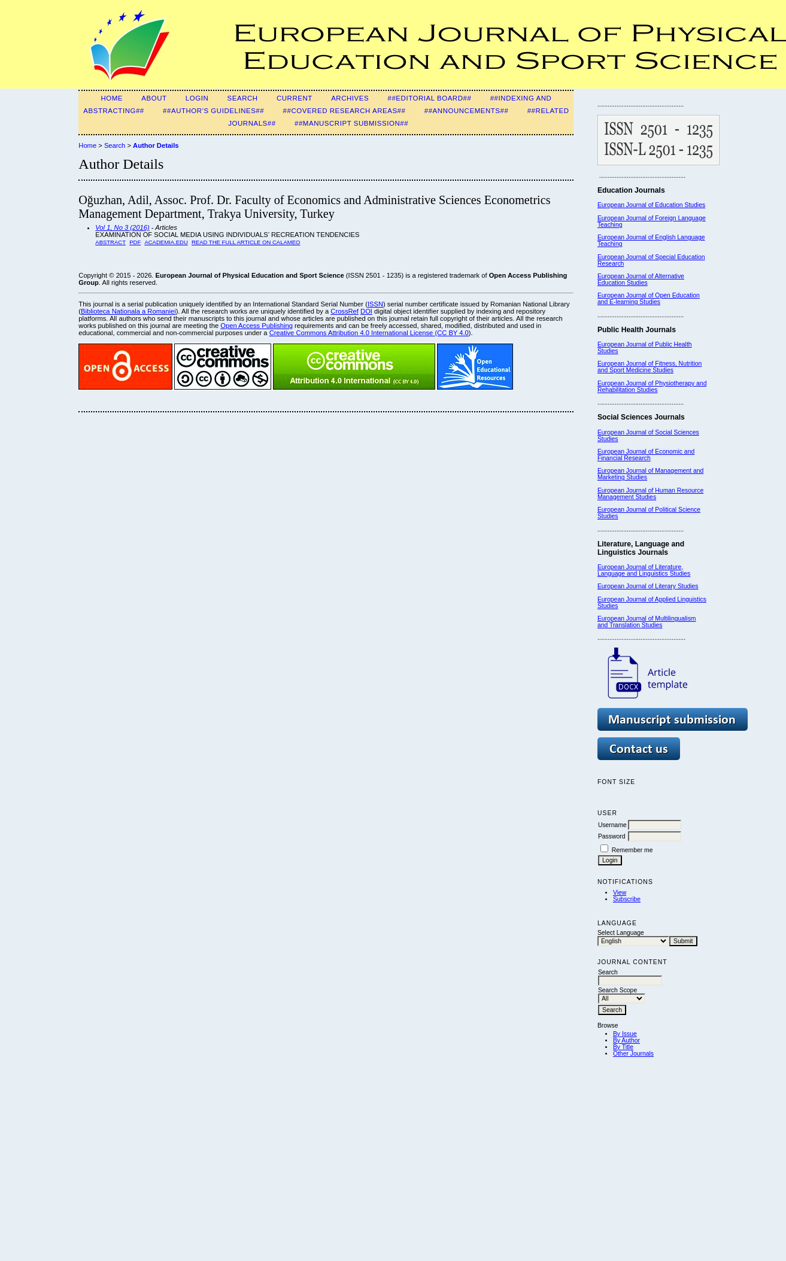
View (619, 892)
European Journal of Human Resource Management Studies (650, 493)
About (153, 98)
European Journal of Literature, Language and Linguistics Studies (643, 570)
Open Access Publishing (256, 325)
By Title (623, 1047)
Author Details (155, 145)
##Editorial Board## (429, 98)
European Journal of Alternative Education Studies (640, 279)
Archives (350, 98)
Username (612, 825)
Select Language (620, 932)
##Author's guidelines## (213, 110)
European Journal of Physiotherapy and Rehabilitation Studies (652, 386)
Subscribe (627, 899)
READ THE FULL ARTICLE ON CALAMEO (246, 242)
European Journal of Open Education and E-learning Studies (648, 298)
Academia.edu (165, 242)
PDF (135, 242)
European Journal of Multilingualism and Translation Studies (646, 621)
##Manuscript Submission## (351, 123)
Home (112, 98)
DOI (366, 311)
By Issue (625, 1034)
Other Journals (633, 1053)
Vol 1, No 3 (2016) (122, 227)
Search (242, 98)
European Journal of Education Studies (651, 205)
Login (197, 98)
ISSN (375, 304)
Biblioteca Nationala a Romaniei (128, 311)
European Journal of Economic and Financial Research (645, 454)
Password (612, 836)
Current (294, 98)
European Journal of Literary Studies (648, 586)
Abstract (110, 242)
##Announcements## (466, 110)
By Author (626, 1040)
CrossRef (344, 311)
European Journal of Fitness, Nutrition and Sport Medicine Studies (649, 366)
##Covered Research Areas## (344, 110)
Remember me (632, 850)
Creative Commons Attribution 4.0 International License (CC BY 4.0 (369, 332)
